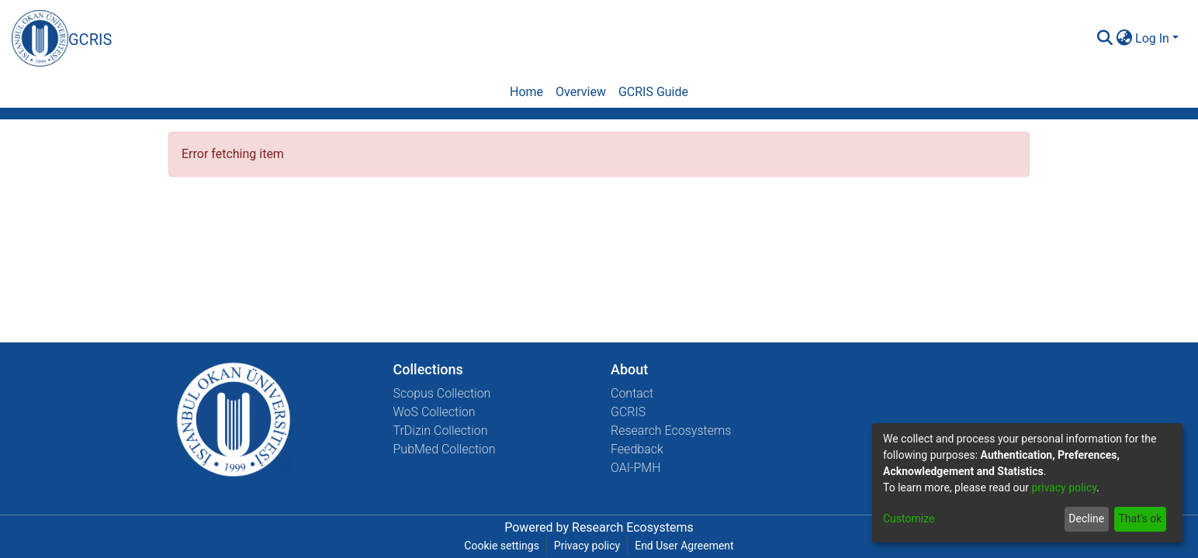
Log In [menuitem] (1152, 38)
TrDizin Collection (440, 430)
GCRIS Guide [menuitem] (653, 91)
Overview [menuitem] (581, 91)
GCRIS (628, 412)
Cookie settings (501, 545)
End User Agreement (684, 545)
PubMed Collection (444, 449)
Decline (1086, 518)
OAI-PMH (636, 467)
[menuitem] (1124, 38)
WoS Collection (434, 412)
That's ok (1140, 518)
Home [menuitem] (526, 91)
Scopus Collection (442, 393)
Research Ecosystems (671, 430)
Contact (632, 393)
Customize (908, 518)
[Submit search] (1104, 38)
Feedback (637, 449)
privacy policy (1063, 487)
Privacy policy (587, 545)
